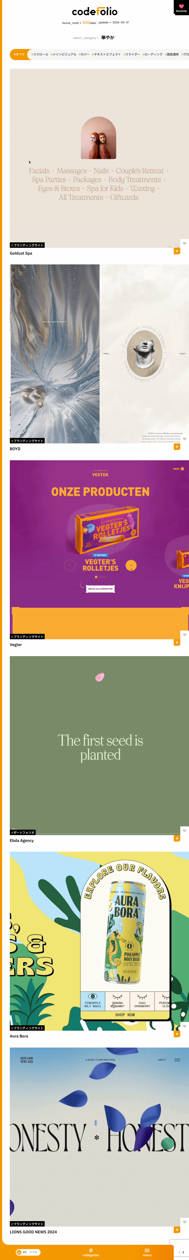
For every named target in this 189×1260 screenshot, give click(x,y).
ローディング (152, 54)
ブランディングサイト (27, 245)
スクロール (39, 54)
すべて (19, 55)
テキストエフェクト (106, 54)
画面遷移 (172, 54)
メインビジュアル (63, 54)
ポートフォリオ (22, 832)
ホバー (84, 54)
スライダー (131, 54)
